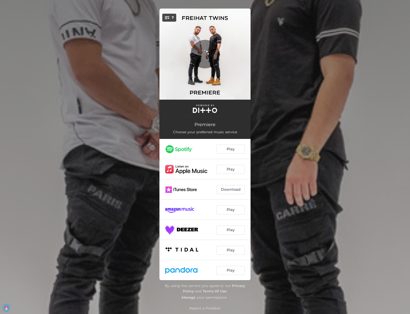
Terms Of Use (215, 291)
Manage (189, 297)
